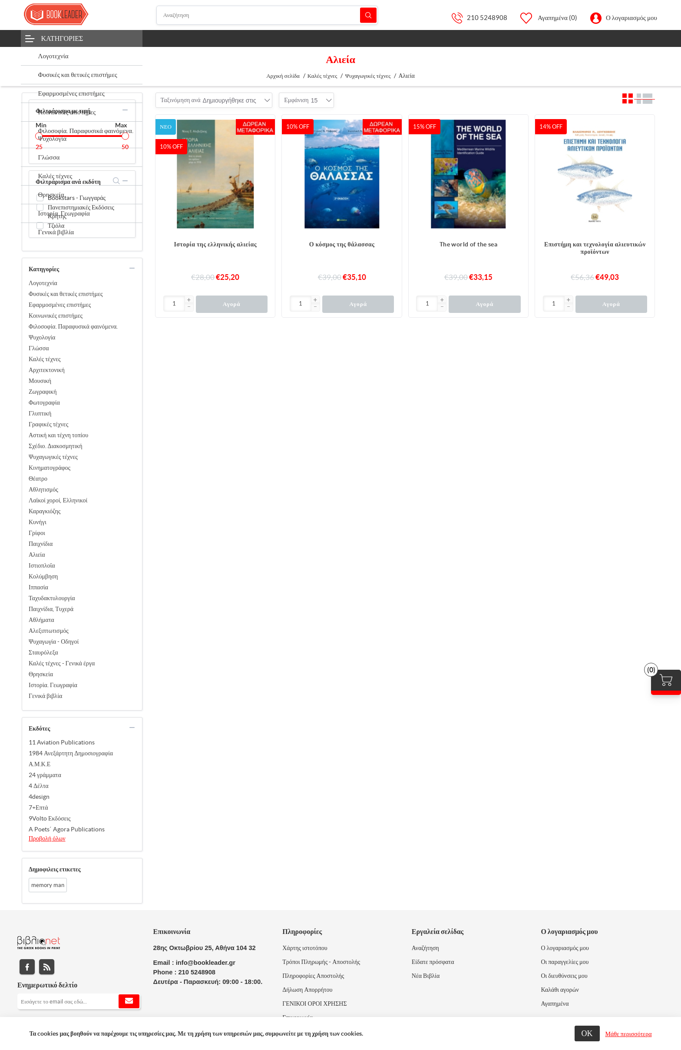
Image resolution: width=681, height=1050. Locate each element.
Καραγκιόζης (44, 511)
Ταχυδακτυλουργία (52, 598)
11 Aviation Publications (62, 742)
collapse (125, 109)
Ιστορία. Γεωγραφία (53, 684)
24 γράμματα (45, 774)
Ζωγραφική (43, 391)
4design (39, 796)
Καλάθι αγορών (560, 989)
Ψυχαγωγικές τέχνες (53, 456)
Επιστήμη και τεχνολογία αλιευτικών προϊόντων (595, 248)
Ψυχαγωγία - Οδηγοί (54, 641)
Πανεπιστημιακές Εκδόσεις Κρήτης (81, 211)
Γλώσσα (39, 348)
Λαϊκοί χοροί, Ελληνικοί (58, 500)
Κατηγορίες (62, 38)
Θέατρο (38, 478)
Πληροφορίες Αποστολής (313, 975)
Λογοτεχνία (43, 282)
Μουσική (40, 380)
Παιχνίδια (41, 543)
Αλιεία (37, 554)
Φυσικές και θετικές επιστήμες (66, 293)
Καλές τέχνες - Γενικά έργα (62, 663)
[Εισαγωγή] (174, 303)
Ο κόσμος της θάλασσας (342, 244)
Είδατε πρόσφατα (433, 961)
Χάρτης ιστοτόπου (304, 947)
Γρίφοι (37, 532)
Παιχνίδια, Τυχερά (51, 608)
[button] (189, 300)
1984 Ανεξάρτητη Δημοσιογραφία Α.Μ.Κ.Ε (71, 759)
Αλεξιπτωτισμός (49, 630)
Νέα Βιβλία (426, 975)
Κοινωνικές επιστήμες (56, 315)
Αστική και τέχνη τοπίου (58, 435)
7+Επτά (38, 807)
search (116, 180)
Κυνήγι (37, 521)
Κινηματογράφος (49, 467)
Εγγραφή (129, 1001)
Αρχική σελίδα (283, 76)
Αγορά (232, 304)
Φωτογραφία (44, 402)
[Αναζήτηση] (267, 15)
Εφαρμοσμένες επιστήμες (60, 304)
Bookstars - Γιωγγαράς (77, 197)
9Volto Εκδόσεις (50, 818)
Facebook (27, 966)
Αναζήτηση (368, 15)
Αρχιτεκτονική (47, 369)
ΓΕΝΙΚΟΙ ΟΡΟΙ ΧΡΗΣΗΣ (314, 1003)
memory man (47, 885)
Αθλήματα (41, 619)
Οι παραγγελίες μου (564, 961)
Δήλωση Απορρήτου (307, 989)
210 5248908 (487, 17)
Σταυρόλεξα (43, 652)
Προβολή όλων (47, 838)
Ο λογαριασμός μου (631, 17)
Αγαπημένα (555, 1003)
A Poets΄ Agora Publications (67, 829)
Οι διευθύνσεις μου (564, 975)
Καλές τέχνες (45, 359)
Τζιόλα (56, 225)
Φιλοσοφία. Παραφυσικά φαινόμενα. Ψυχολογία (73, 332)
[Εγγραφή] (78, 1001)
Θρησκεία (41, 674)
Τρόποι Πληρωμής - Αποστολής (321, 961)
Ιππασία (38, 587)
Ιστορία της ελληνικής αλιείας (215, 244)
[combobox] (229, 100)
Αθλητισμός (43, 489)
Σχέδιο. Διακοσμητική (56, 445)
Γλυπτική (40, 413)
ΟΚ (587, 1033)
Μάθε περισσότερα (628, 1033)
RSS (46, 966)
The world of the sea (468, 244)
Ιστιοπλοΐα (42, 565)
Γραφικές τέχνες (48, 424)
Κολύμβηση (43, 576)
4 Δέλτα (39, 785)
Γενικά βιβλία (45, 695)
